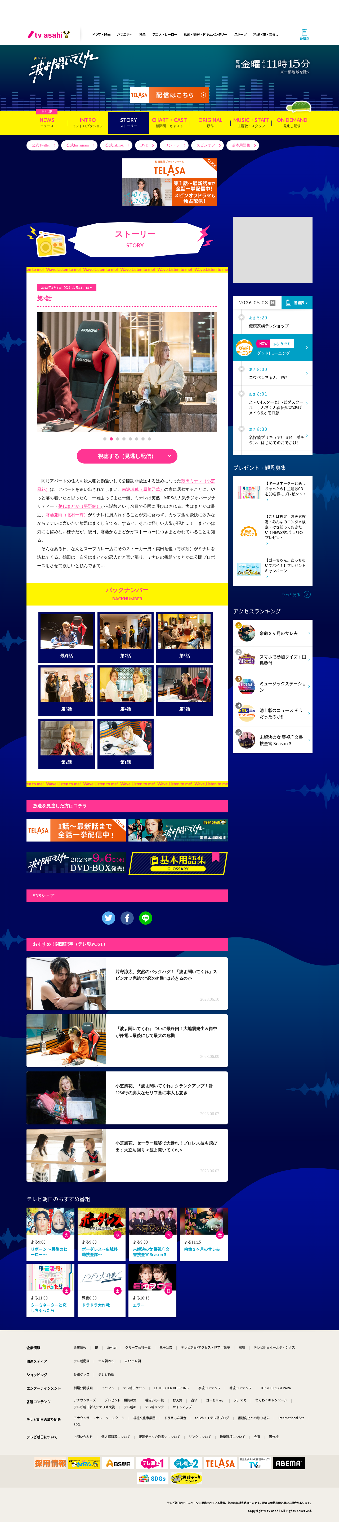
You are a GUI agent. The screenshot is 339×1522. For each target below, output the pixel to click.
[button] (104, 438)
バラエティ (124, 34)
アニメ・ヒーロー (164, 34)
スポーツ (240, 34)
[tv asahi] (50, 34)
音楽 (142, 34)
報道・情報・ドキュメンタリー (205, 34)
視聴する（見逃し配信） (127, 456)
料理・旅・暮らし (265, 34)
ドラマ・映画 (101, 34)
